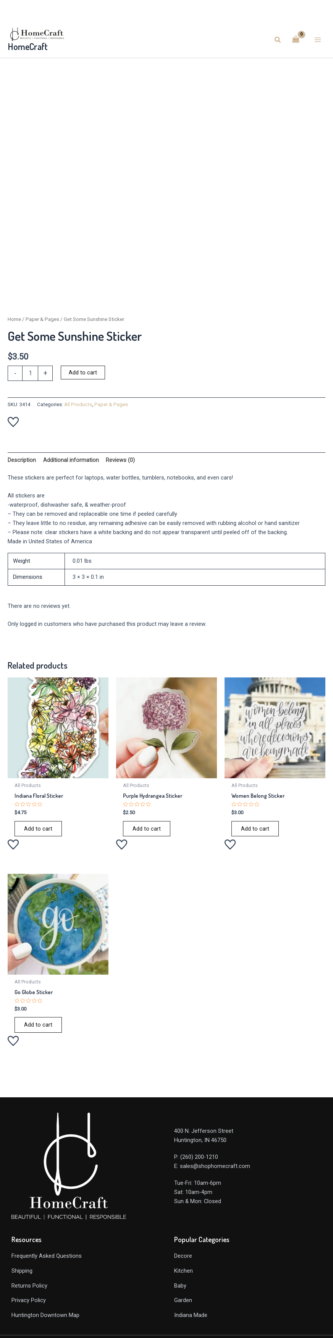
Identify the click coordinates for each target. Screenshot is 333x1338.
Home (14, 319)
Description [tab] (22, 460)
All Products (78, 404)
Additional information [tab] (71, 460)
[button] (278, 40)
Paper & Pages (42, 319)
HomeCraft (28, 46)
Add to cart (83, 372)
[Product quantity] (30, 373)
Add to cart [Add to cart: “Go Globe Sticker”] (38, 1024)
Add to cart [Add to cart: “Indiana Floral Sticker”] (38, 828)
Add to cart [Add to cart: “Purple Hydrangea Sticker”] (147, 828)
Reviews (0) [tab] (120, 460)
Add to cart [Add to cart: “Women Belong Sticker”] (255, 828)
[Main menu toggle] (317, 39)
